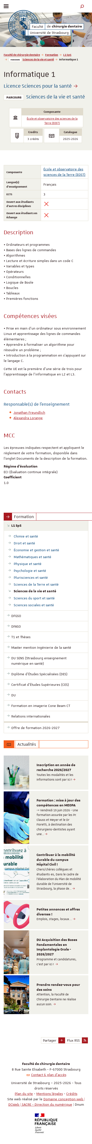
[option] (46, 773)
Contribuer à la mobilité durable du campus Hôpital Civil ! (56, 860)
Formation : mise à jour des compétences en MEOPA (58, 803)
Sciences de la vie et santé (38, 59)
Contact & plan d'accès (48, 1075)
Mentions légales (49, 1093)
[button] (82, 6)
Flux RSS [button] (73, 1040)
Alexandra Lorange (28, 418)
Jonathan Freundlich (29, 412)
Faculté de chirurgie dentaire (22, 55)
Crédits (71, 1093)
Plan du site (24, 1093)
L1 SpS (67, 55)
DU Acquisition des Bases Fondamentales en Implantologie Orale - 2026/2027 (57, 947)
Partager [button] (49, 1040)
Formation (51, 55)
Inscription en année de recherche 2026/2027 (56, 767)
